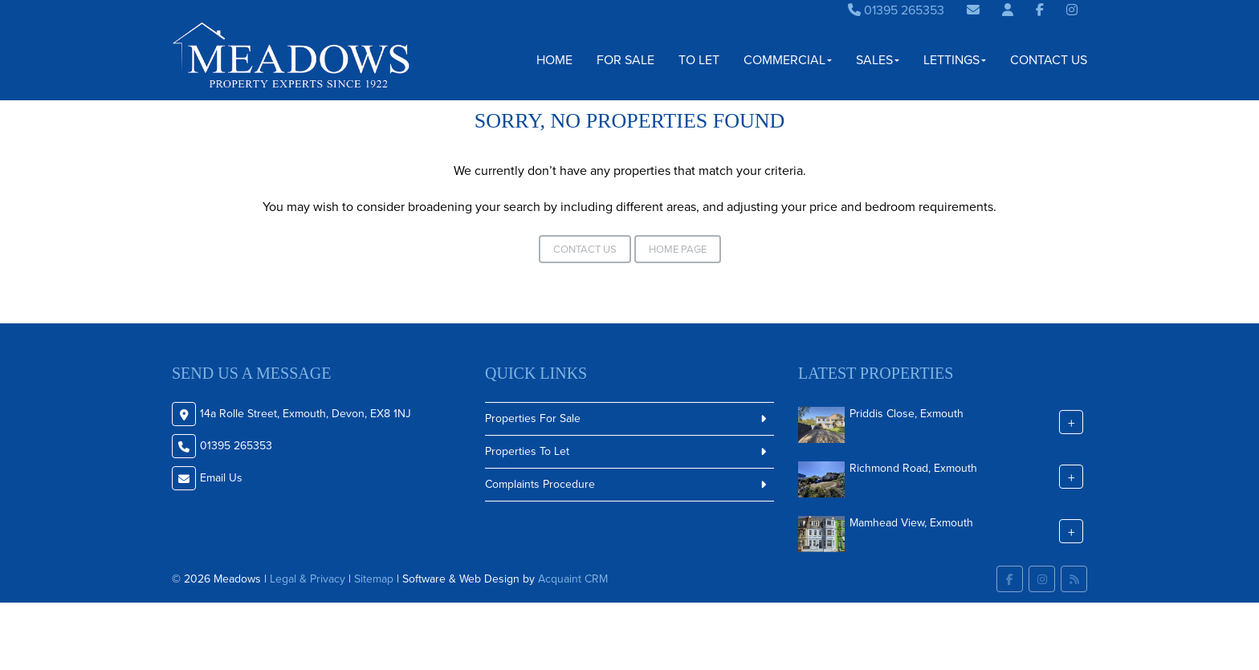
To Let (698, 60)
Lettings (954, 60)
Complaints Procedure (540, 484)
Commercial (788, 60)
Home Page (678, 249)
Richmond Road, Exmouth (913, 468)
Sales (877, 60)
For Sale (625, 60)
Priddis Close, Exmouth (907, 413)
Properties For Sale (533, 418)
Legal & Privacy (307, 579)
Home (554, 60)
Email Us (221, 477)
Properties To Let (527, 451)
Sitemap (373, 579)
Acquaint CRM (573, 579)
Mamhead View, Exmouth (911, 522)
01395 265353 (896, 10)
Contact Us (1048, 60)
